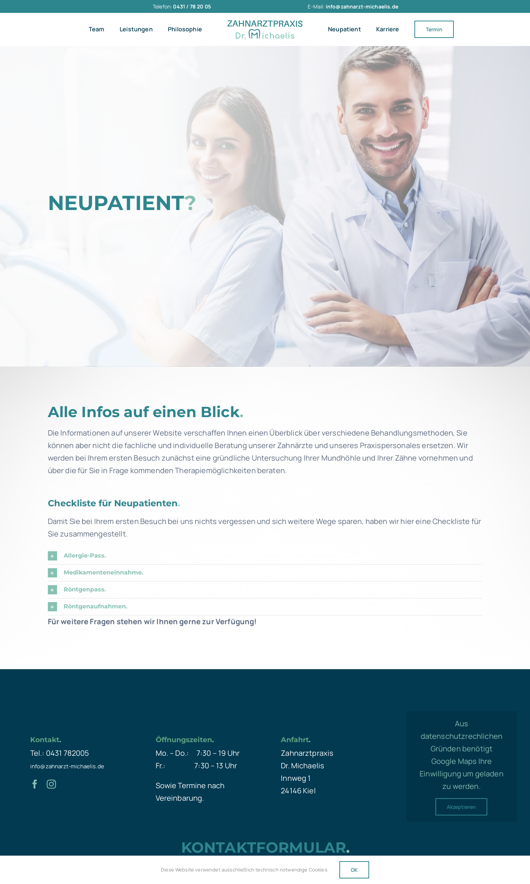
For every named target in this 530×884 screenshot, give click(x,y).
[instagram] (51, 784)
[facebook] (34, 784)
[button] (265, 556)
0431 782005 (67, 753)
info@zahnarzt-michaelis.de (67, 766)
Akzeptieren (461, 806)
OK (354, 869)
